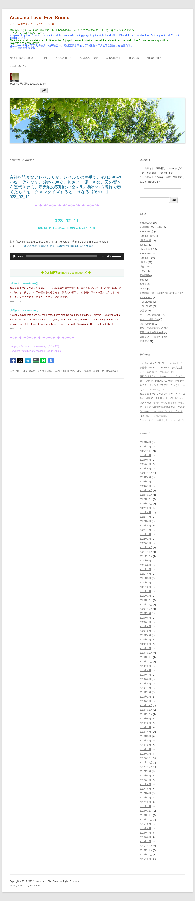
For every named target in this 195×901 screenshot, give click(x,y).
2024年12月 (146, 473)
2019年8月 (145, 670)
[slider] (61, 256)
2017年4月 (145, 793)
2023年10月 (146, 494)
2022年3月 (145, 534)
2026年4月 (145, 442)
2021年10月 (146, 556)
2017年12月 (146, 758)
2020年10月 (146, 609)
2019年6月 (145, 679)
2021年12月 (146, 547)
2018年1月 (145, 753)
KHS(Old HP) (154, 58)
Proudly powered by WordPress (25, 885)
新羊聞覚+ (145, 275)
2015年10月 (146, 854)
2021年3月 (145, 587)
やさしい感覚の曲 (149, 319)
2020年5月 (145, 630)
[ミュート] (109, 256)
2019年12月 (146, 652)
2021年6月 (145, 573)
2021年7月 (145, 569)
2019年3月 (145, 692)
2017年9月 (145, 771)
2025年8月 (145, 459)
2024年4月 (145, 477)
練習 (82, 246)
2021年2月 (145, 591)
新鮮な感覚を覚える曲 (152, 332)
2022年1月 (145, 543)
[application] (67, 256)
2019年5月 (145, 683)
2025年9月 (145, 455)
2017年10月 (146, 767)
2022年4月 (145, 530)
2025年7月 (145, 464)
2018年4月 (145, 740)
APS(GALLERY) (64, 58)
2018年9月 (145, 718)
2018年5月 (145, 736)
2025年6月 (145, 468)
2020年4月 (145, 635)
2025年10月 (146, 451)
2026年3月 (145, 446)
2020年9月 (145, 613)
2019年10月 (146, 661)
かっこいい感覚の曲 (150, 315)
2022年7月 (145, 516)
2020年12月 (146, 600)
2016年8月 (145, 828)
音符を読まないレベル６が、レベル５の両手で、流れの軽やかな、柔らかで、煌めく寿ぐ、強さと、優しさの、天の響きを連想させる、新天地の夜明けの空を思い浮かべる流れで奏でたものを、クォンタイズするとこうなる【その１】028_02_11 (65, 187)
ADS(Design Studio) (21, 58)
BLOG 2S (134, 58)
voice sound (146, 297)
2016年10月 (146, 819)
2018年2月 (145, 749)
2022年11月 (146, 503)
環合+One (145, 266)
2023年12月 (146, 490)
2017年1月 (145, 806)
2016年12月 (146, 810)
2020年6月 (145, 626)
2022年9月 (145, 508)
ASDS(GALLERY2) (89, 58)
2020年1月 (145, 648)
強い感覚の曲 (147, 323)
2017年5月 (145, 788)
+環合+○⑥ (145, 240)
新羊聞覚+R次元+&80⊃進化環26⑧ (58, 246)
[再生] (14, 256)
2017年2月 (145, 802)
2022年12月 (146, 499)
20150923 (147, 306)
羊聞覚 (143, 284)
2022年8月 (145, 512)
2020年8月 (145, 617)
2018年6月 (145, 731)
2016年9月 (145, 824)
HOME (44, 58)
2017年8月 (145, 775)
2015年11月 (146, 850)
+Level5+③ (146, 249)
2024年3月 (145, 481)
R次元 (143, 271)
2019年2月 (145, 696)
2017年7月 (145, 780)
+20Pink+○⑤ (147, 231)
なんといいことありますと (154, 420)
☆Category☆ (18, 66)
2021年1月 (145, 595)
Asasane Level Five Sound (40, 17)
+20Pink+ (145, 253)
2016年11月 (146, 815)
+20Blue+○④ (147, 236)
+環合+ (143, 262)
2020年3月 (145, 639)
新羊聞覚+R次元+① (150, 227)
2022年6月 (145, 521)
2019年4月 (145, 688)
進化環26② (30, 246)
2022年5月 (145, 525)
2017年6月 (145, 784)
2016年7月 (145, 832)
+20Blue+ (145, 258)
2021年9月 (145, 560)
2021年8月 (145, 565)
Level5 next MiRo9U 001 (153, 363)
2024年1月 (145, 486)
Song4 (143, 288)
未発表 (90, 246)
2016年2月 (145, 841)
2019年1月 (145, 701)
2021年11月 (146, 552)
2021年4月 (145, 582)
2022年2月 (145, 538)
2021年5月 (145, 578)
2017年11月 (146, 762)
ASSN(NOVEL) (113, 58)
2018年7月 (145, 727)
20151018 (147, 301)
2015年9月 (145, 859)
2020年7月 (145, 622)
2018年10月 (146, 714)
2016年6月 (145, 837)
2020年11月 (146, 604)
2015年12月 (146, 846)
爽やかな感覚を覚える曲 (153, 328)
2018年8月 (145, 723)
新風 (142, 279)
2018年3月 (145, 745)
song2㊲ (144, 244)
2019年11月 (146, 657)
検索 (44, 90)
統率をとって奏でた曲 (152, 336)
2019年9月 (145, 666)
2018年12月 (146, 705)
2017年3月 (145, 797)
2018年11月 (146, 709)
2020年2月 (145, 644)
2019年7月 (145, 674)
